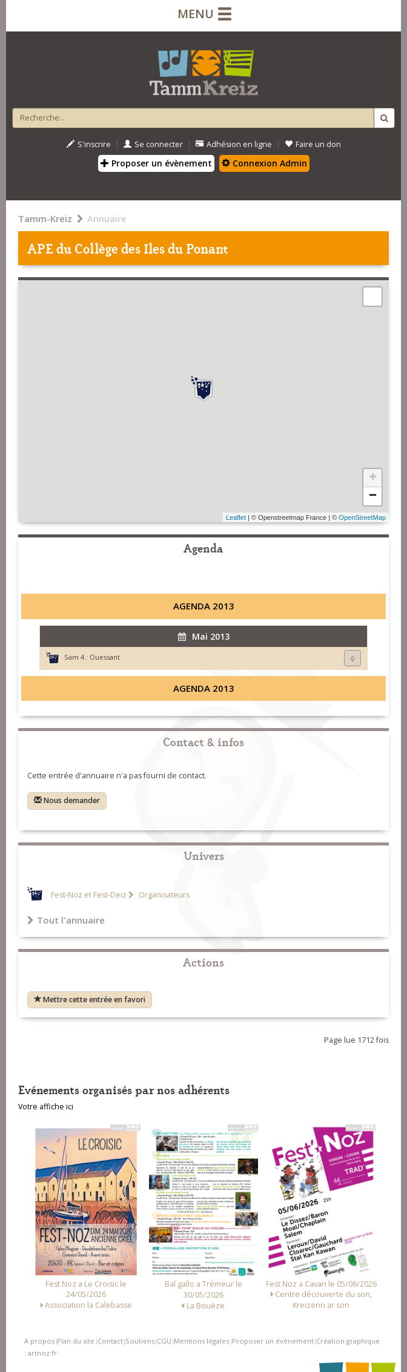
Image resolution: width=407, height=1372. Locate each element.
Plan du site (75, 1340)
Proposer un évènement (156, 163)
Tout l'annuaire (66, 920)
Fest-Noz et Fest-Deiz (89, 895)
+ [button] (373, 478)
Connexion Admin (264, 163)
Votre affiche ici (45, 1106)
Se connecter (153, 144)
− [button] (373, 496)
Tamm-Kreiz (45, 218)
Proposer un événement (273, 1340)
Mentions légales (201, 1340)
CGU (164, 1340)
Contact (110, 1340)
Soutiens (139, 1340)
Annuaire (107, 218)
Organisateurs (163, 895)
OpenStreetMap (362, 517)
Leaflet (236, 517)
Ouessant (105, 656)
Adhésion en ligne (234, 144)
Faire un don (313, 144)
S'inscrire (89, 144)
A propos (39, 1340)
